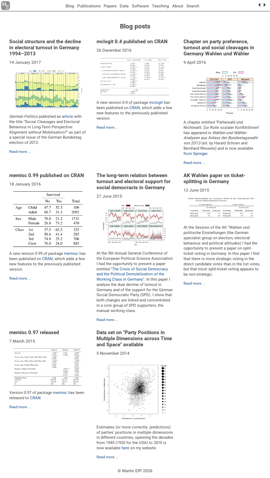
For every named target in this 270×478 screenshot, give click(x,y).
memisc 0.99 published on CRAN (46, 175)
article (67, 116)
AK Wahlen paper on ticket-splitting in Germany (214, 178)
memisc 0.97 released (34, 332)
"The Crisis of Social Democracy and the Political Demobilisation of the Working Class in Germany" (132, 274)
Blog (70, 5)
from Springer (195, 153)
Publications (88, 5)
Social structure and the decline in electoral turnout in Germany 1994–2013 (45, 47)
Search (192, 5)
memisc (71, 253)
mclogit (156, 102)
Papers (110, 5)
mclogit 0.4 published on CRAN (132, 41)
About (177, 5)
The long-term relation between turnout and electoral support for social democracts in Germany (134, 181)
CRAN (134, 107)
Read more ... (20, 151)
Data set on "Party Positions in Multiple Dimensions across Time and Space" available (134, 338)
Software (140, 5)
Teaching (160, 5)
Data (124, 5)
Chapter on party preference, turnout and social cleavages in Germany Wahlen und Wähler (219, 47)
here (125, 448)
